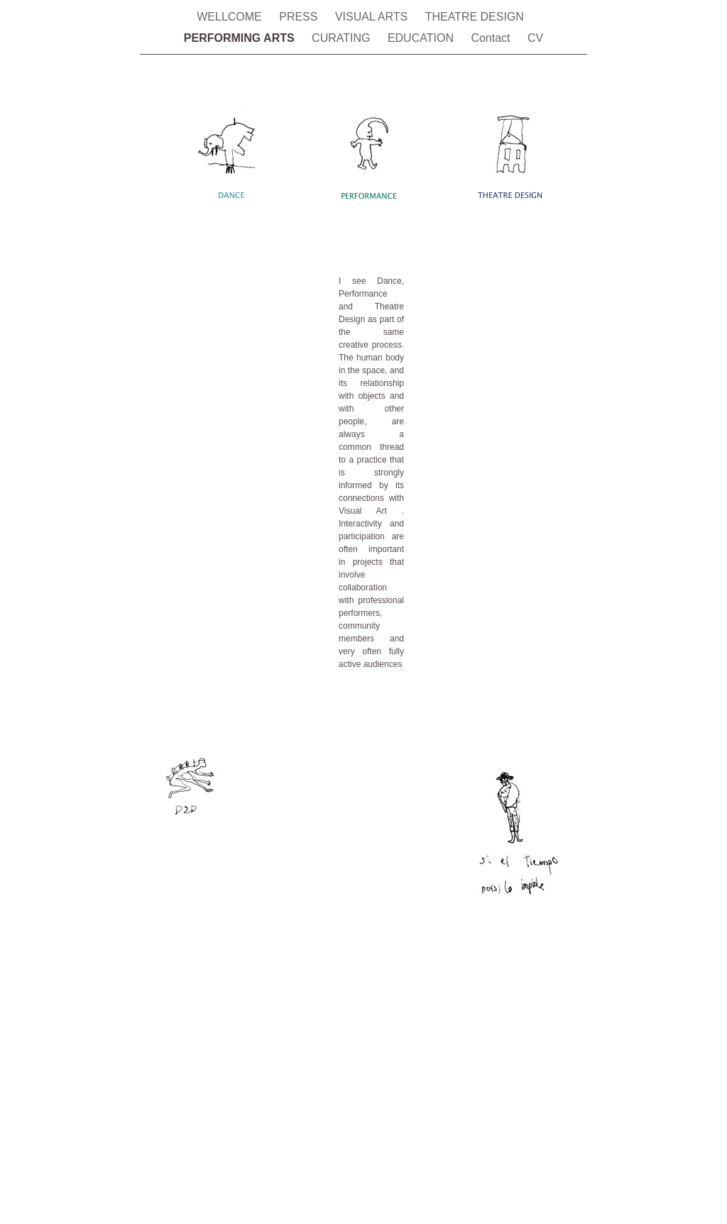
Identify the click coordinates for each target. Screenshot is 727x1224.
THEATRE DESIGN (477, 17)
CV (535, 38)
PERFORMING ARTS (240, 38)
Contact (492, 38)
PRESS (300, 17)
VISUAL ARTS (373, 17)
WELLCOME (231, 17)
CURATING (342, 38)
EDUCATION (422, 38)
